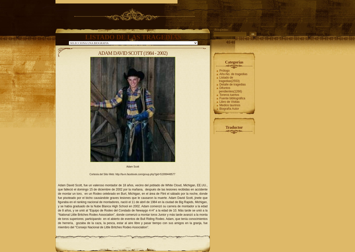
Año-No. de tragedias (233, 74)
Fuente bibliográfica (232, 98)
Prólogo (224, 70)
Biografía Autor (229, 108)
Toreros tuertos (229, 95)
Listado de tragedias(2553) (229, 79)
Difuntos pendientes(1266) (230, 89)
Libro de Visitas (229, 102)
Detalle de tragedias (232, 84)
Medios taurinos (229, 105)
